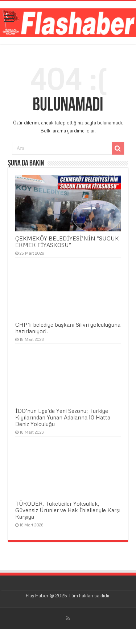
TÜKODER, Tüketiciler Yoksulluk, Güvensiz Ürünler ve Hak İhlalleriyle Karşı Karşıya (67, 510)
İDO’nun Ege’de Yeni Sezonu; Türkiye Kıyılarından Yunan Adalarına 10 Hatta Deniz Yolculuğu (62, 417)
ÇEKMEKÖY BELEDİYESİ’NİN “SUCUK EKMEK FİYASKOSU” (67, 241)
